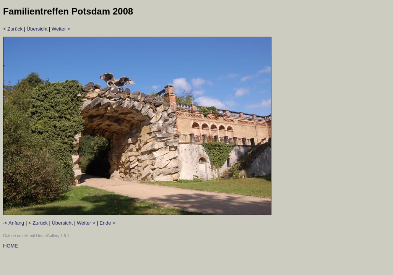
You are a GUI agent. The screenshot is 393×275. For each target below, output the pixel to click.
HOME (10, 246)
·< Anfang (13, 223)
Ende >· (108, 223)
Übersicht (37, 29)
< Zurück (13, 29)
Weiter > (61, 29)
